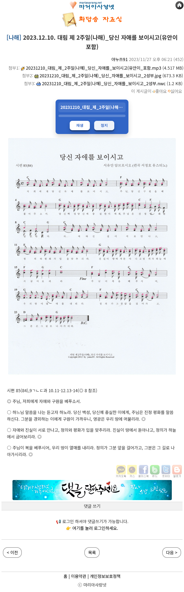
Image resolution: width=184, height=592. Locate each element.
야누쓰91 (119, 59)
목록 (92, 552)
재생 (79, 125)
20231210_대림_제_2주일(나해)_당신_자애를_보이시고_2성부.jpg (97, 75)
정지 (104, 125)
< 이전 (12, 552)
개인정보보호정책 (105, 576)
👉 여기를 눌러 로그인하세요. (92, 528)
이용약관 (78, 576)
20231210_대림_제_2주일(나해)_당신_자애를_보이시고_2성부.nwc (101, 83)
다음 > (171, 552)
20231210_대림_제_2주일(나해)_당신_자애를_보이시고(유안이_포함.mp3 (91, 68)
